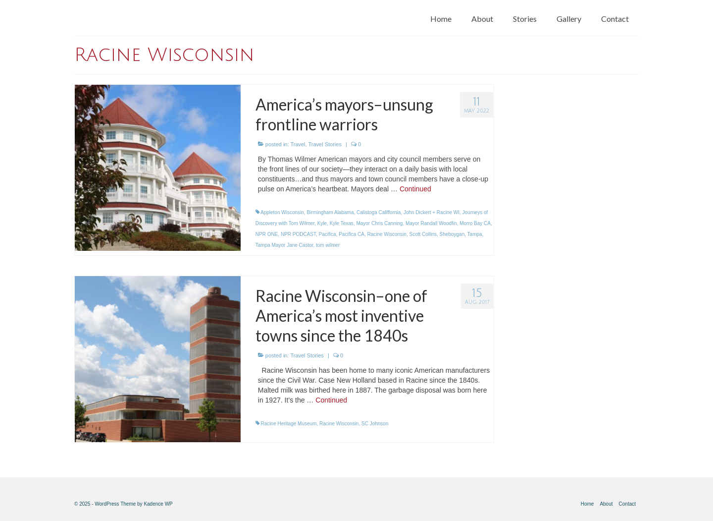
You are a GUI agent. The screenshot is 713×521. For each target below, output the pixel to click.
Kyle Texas (342, 223)
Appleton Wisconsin (282, 212)
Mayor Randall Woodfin (431, 223)
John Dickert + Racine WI (431, 212)
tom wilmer (328, 245)
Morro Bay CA (475, 223)
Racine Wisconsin (386, 234)
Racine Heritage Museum (289, 423)
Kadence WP (158, 504)
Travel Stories (324, 144)
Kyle (322, 223)
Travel (297, 144)
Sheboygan (452, 234)
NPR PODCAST (298, 234)
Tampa (474, 234)
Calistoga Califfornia (378, 212)
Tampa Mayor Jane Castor (284, 245)
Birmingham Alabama (330, 212)
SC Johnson (374, 423)
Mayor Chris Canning (379, 223)
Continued (415, 189)
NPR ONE (266, 234)
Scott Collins (423, 234)
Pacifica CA (351, 234)
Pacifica (327, 234)
